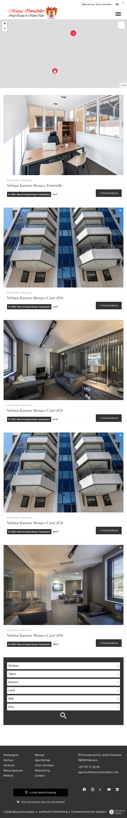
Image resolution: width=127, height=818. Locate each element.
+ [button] (5, 23)
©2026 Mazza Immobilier (19, 812)
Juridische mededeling (53, 812)
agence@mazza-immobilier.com (98, 772)
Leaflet (123, 85)
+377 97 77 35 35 (89, 767)
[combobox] (63, 665)
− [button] (5, 29)
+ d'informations (108, 193)
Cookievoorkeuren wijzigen (88, 812)
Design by (116, 812)
